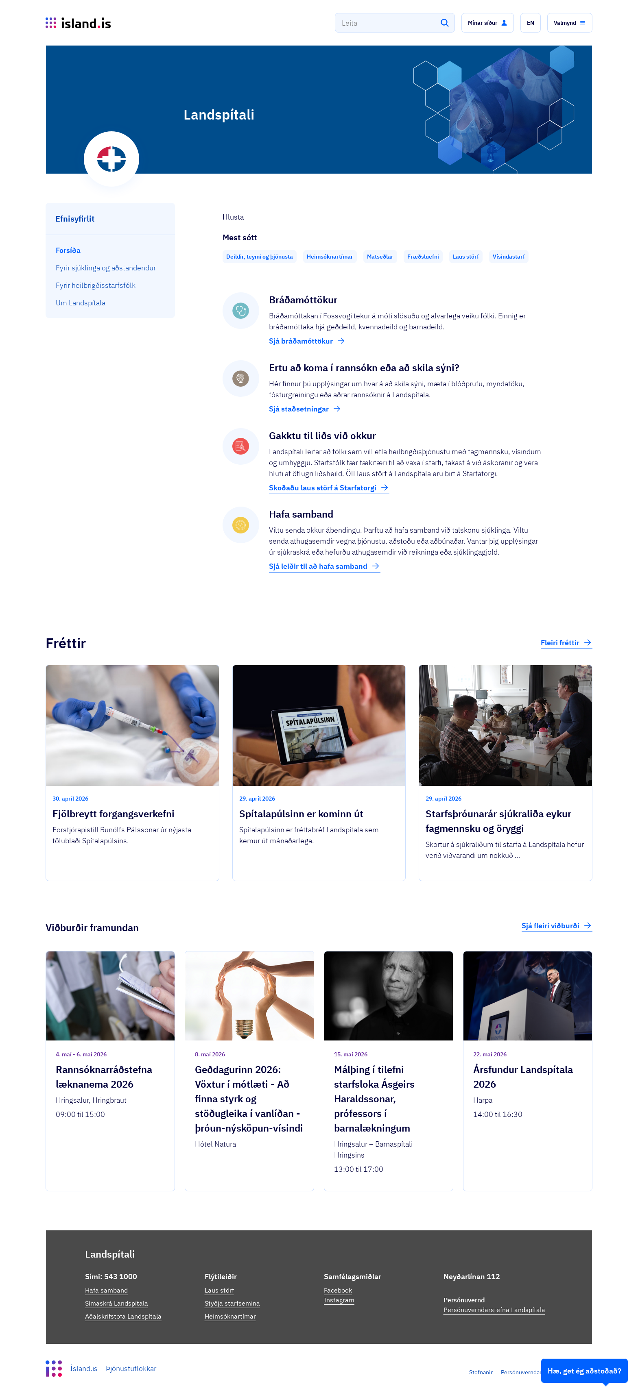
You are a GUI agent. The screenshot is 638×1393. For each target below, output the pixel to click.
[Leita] (445, 23)
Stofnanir (481, 1372)
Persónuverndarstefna (529, 1372)
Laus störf (219, 1290)
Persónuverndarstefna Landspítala (494, 1310)
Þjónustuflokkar (131, 1368)
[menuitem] (110, 250)
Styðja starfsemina (232, 1303)
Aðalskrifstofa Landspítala (123, 1316)
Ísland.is (84, 1368)
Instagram (339, 1300)
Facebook (338, 1290)
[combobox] (395, 23)
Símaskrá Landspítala (116, 1303)
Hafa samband (106, 1290)
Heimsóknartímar (230, 1316)
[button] (487, 23)
